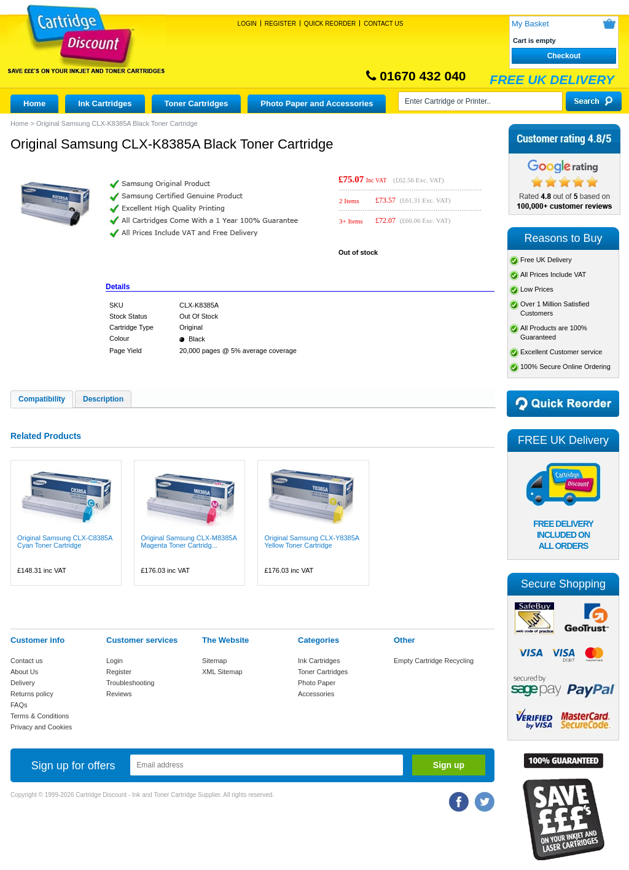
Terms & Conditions (39, 716)
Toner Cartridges (197, 103)
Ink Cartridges (104, 103)
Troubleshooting (130, 682)
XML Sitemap (222, 671)
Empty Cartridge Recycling (434, 660)
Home (34, 103)
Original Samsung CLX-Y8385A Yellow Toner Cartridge (311, 541)
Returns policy (31, 693)
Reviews (119, 693)
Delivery (22, 682)
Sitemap (214, 660)
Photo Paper (316, 682)
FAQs (19, 705)
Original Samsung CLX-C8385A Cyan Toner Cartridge (64, 541)
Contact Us (383, 23)
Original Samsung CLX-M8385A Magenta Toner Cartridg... (188, 541)
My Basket (530, 23)
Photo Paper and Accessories (316, 103)
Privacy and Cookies (41, 727)
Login (247, 23)
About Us (24, 671)
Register (280, 23)
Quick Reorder (330, 23)
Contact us (26, 660)
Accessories (316, 693)
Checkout (564, 56)
